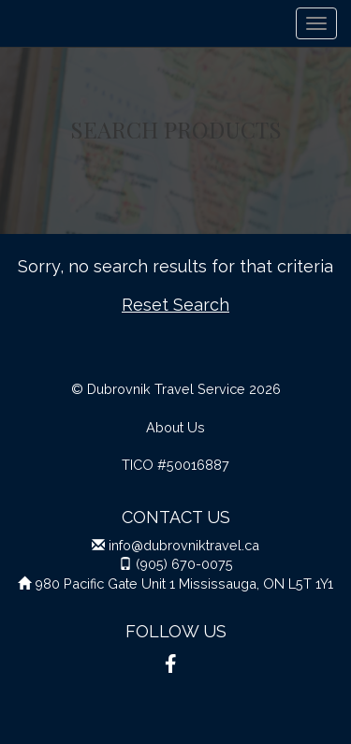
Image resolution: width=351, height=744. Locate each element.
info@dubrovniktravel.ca (184, 545)
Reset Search (175, 304)
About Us (175, 427)
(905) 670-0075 (184, 564)
